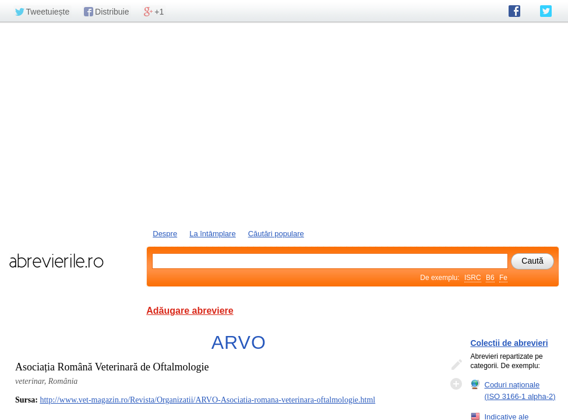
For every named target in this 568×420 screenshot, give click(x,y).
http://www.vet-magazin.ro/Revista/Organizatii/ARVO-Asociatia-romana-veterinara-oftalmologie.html (207, 400)
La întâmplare (212, 233)
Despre (165, 233)
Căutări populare (276, 233)
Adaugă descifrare (456, 384)
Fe (503, 278)
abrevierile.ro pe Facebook (514, 11)
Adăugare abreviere (189, 311)
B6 (490, 278)
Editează (456, 365)
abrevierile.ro (56, 260)
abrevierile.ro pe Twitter (546, 11)
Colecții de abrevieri (509, 343)
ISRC (472, 278)
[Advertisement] (284, 124)
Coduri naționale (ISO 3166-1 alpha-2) (520, 390)
